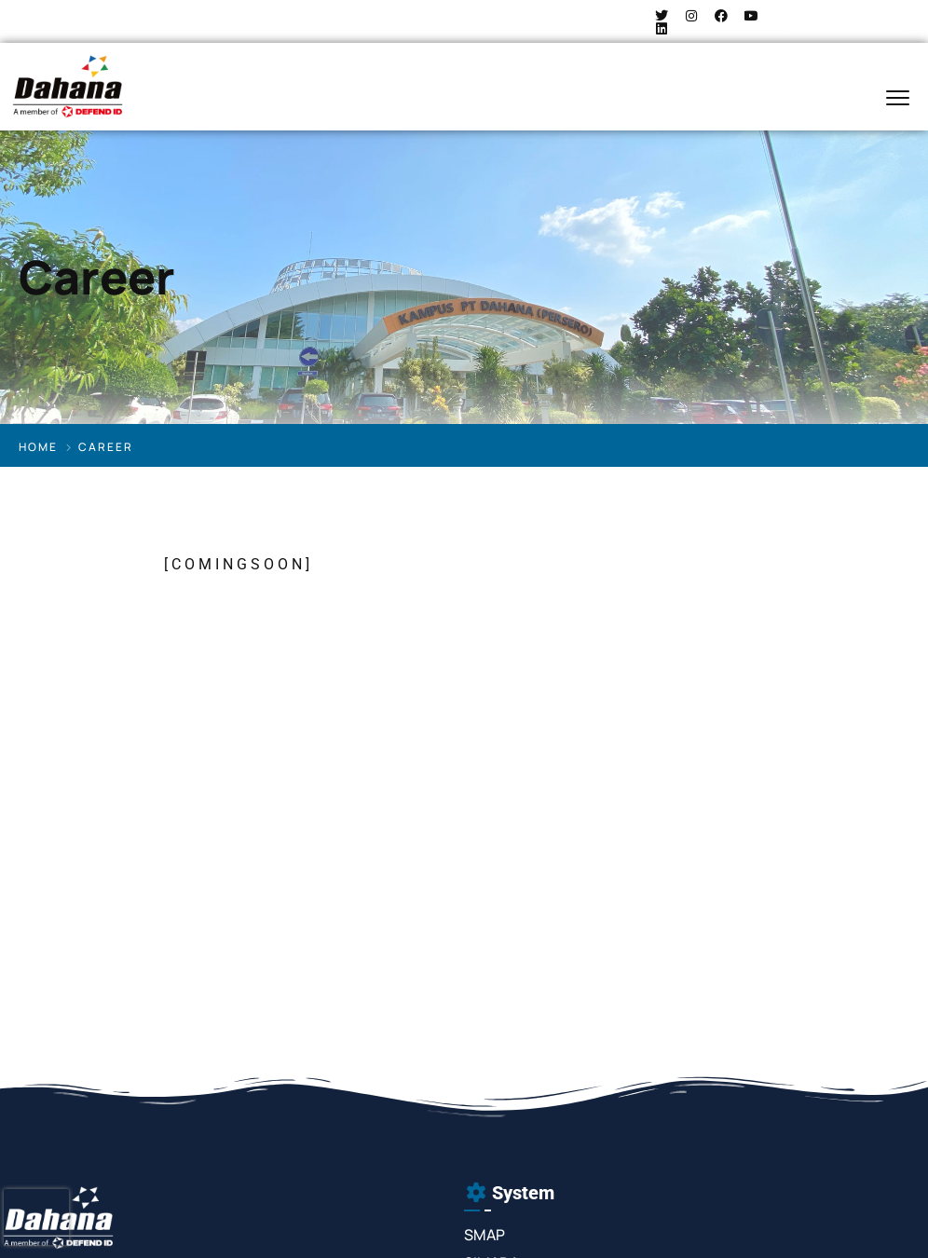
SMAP (484, 1234)
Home (38, 447)
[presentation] (36, 1217)
